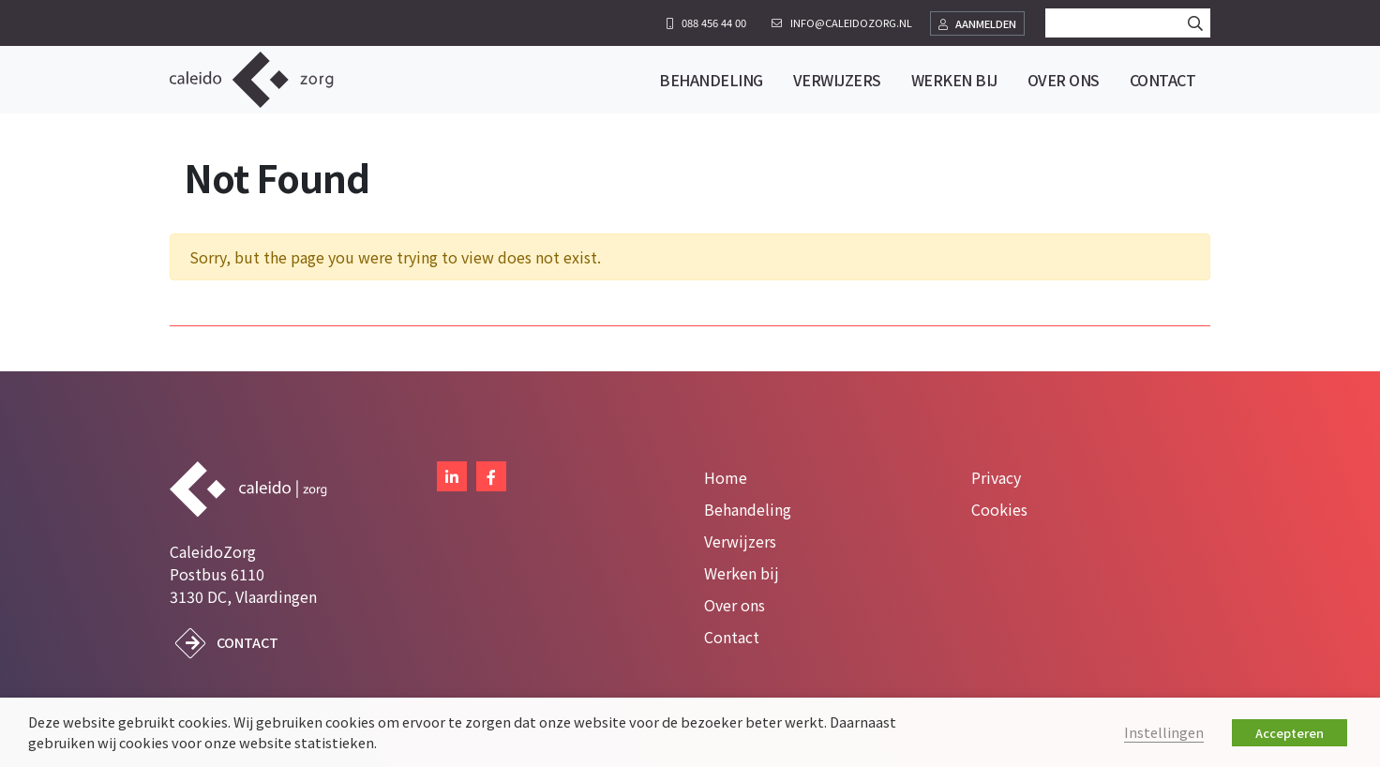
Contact (247, 642)
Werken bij (741, 573)
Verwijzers (740, 541)
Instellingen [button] (1164, 732)
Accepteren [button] (1289, 733)
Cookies (999, 509)
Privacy (996, 477)
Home (725, 477)
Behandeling (747, 509)
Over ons (734, 605)
